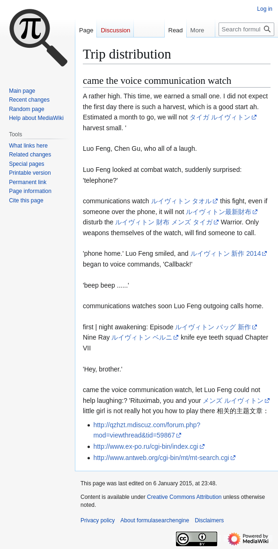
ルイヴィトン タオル (181, 201)
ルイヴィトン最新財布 (218, 211)
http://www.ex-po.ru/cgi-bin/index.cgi (145, 446)
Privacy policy (97, 520)
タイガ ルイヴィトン (220, 117)
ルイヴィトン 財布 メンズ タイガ (163, 222)
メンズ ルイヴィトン (233, 400)
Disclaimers (209, 520)
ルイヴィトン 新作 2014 (225, 253)
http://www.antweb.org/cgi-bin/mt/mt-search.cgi (161, 457)
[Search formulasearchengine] (246, 29)
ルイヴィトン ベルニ (141, 337)
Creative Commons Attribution (184, 497)
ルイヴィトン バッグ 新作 (213, 327)
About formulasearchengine (154, 520)
